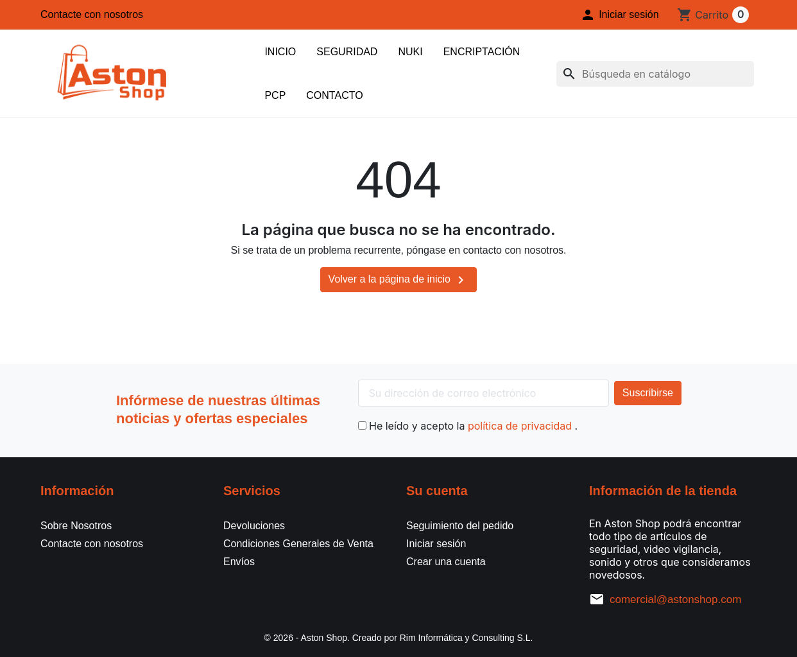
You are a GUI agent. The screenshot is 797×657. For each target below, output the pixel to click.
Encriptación (481, 51)
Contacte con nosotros (91, 14)
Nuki (410, 51)
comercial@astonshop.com (675, 599)
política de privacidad (521, 425)
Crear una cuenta (446, 561)
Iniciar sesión (436, 543)
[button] (619, 14)
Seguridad (346, 51)
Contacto (334, 95)
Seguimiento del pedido (459, 525)
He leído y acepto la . (468, 425)
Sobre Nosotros (76, 525)
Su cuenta (437, 491)
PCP (275, 95)
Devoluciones (254, 525)
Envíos (239, 561)
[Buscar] (655, 74)
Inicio (280, 51)
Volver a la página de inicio (399, 280)
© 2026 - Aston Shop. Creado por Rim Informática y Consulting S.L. (398, 638)
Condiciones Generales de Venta (298, 543)
